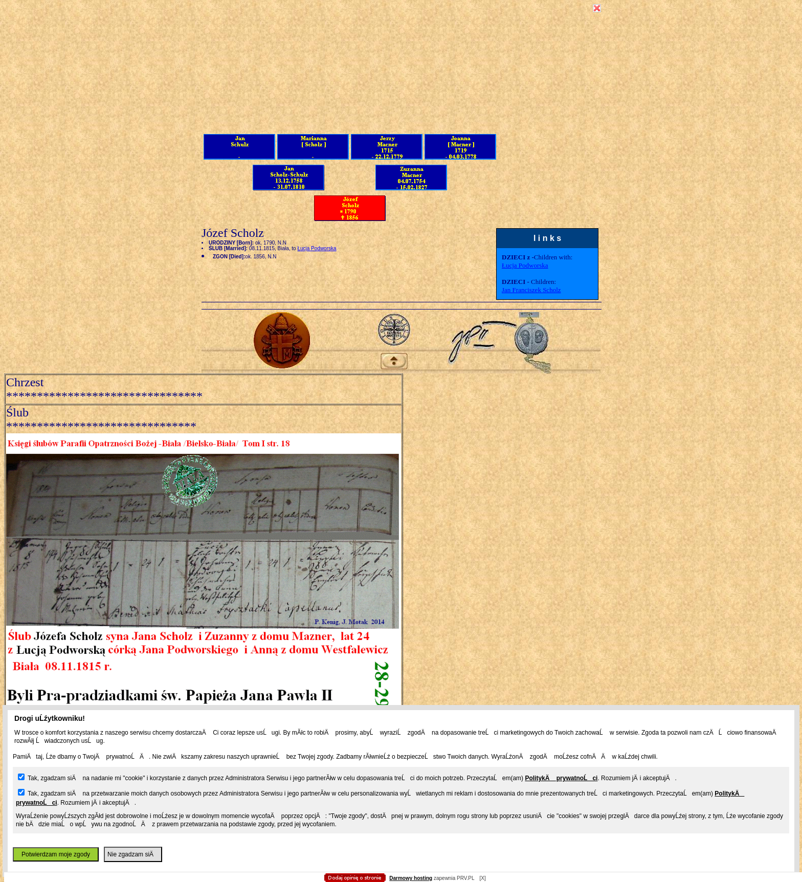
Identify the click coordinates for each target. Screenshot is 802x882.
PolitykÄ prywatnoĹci (561, 778)
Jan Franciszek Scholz (531, 290)
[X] (482, 878)
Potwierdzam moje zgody (55, 854)
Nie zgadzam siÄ (133, 854)
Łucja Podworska (525, 265)
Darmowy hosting (410, 878)
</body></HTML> (401, 51)
